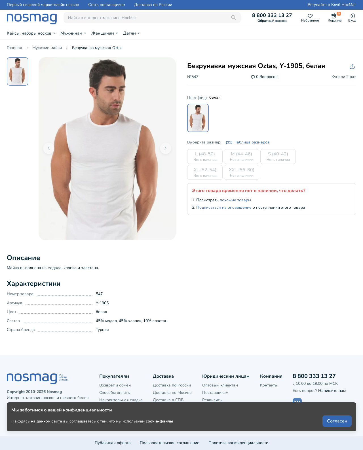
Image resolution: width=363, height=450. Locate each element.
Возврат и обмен (115, 385)
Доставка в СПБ (168, 400)
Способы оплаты (114, 392)
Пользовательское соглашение (169, 442)
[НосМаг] (32, 17)
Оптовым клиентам (220, 385)
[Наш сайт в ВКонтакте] (297, 402)
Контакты (269, 385)
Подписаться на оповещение (224, 207)
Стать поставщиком (106, 4)
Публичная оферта (113, 442)
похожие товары (235, 200)
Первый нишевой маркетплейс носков (43, 4)
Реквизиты (212, 400)
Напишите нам (332, 390)
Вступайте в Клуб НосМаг (332, 4)
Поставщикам (215, 392)
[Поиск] (233, 17)
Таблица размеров (248, 142)
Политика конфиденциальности (238, 442)
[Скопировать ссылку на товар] (351, 67)
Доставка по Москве (172, 392)
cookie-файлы (159, 430)
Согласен (337, 431)
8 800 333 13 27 (272, 17)
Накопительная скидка (121, 400)
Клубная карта (113, 407)
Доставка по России (153, 4)
